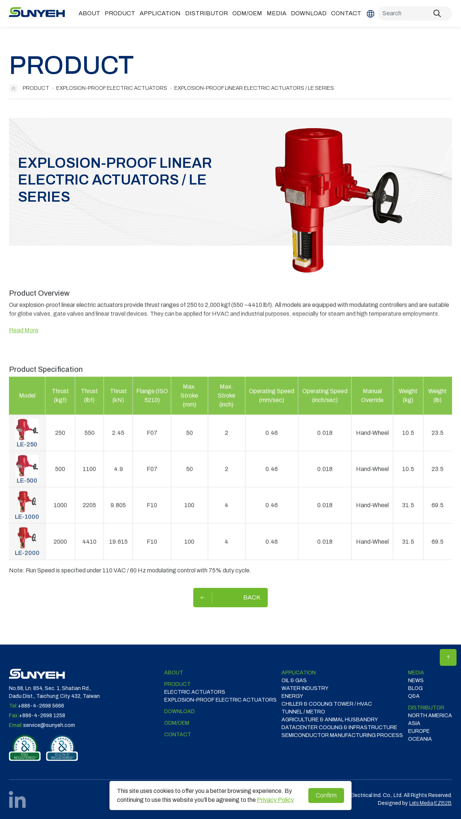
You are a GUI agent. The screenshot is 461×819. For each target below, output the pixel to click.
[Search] (415, 13)
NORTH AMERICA (430, 715)
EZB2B (443, 803)
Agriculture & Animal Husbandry (330, 719)
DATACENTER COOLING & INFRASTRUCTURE (339, 727)
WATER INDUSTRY (305, 688)
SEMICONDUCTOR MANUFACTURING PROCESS (342, 735)
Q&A (414, 696)
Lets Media (421, 803)
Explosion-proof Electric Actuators (111, 88)
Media (276, 13)
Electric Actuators (194, 692)
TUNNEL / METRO (303, 712)
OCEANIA (420, 739)
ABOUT (89, 13)
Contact (346, 13)
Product (120, 13)
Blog (415, 688)
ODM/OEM (247, 13)
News (416, 680)
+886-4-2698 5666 (41, 706)
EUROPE (419, 731)
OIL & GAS (294, 680)
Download (309, 13)
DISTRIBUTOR (206, 13)
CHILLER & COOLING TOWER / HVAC (327, 704)
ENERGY (292, 696)
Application (160, 13)
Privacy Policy (275, 800)
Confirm (326, 795)
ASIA (414, 723)
